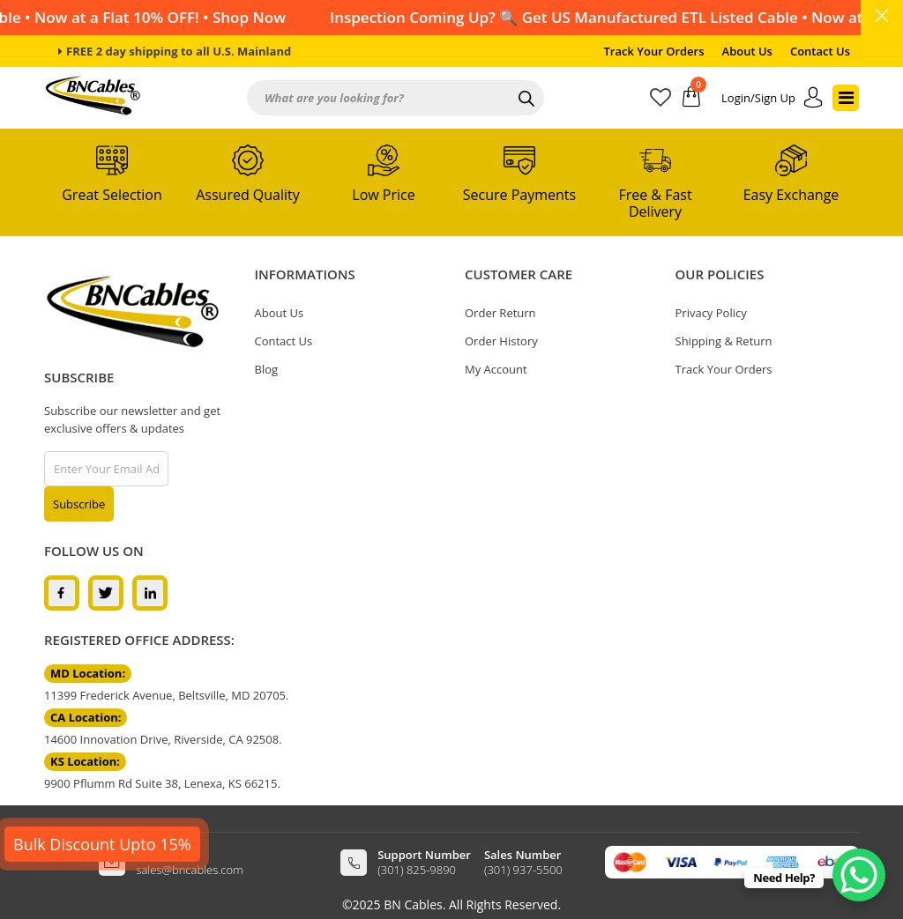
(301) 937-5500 (523, 870)
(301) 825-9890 (416, 870)
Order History (501, 341)
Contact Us (820, 51)
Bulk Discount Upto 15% (102, 844)
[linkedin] (150, 592)
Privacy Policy (711, 313)
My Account (496, 369)
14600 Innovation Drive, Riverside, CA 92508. (163, 739)
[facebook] (61, 592)
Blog (267, 369)
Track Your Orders (654, 51)
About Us (747, 51)
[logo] (132, 312)
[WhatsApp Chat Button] (858, 875)
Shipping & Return (723, 341)
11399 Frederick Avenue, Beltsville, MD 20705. (166, 695)
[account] (772, 97)
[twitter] (105, 592)
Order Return (500, 313)
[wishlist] (666, 100)
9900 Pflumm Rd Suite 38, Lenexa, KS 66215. (162, 783)
